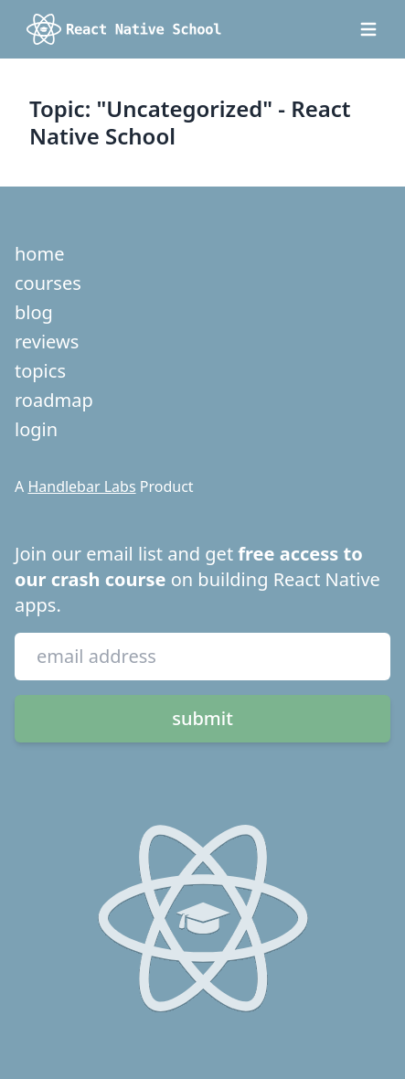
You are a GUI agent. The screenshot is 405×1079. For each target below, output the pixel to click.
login (36, 429)
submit (202, 718)
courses (48, 283)
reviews (47, 341)
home (39, 253)
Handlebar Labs (81, 486)
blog (34, 312)
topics (40, 370)
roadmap (54, 400)
